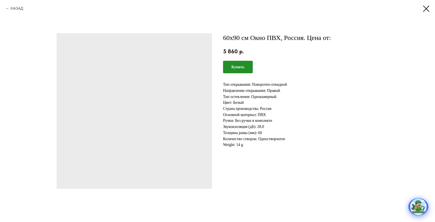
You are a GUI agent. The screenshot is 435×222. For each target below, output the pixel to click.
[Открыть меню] (418, 206)
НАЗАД (17, 8)
